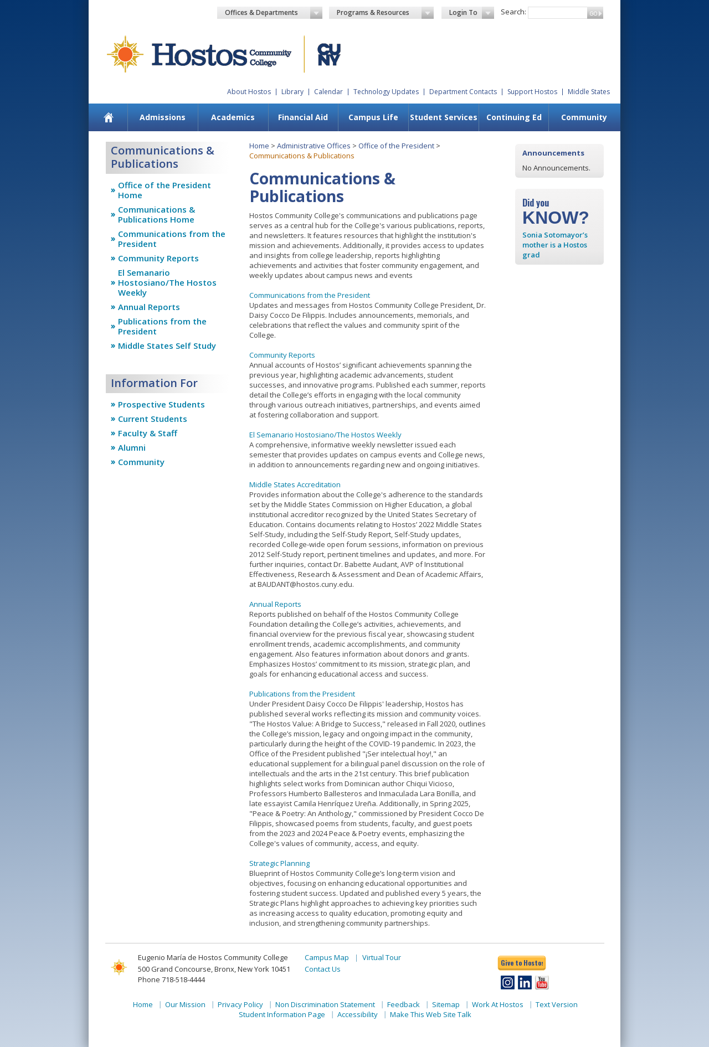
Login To (471, 13)
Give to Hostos (522, 962)
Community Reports (158, 258)
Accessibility (357, 1014)
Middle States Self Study (167, 345)
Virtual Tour (381, 957)
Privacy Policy (240, 1004)
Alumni (132, 447)
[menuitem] (108, 117)
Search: (513, 12)
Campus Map (327, 957)
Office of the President (396, 146)
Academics (233, 117)
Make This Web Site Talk (430, 1014)
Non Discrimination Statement (325, 1004)
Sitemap (446, 1004)
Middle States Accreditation (295, 484)
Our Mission (185, 1004)
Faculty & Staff (147, 433)
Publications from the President (162, 326)
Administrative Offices (314, 146)
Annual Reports (149, 307)
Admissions (163, 117)
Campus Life (373, 117)
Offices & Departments (273, 13)
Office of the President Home (164, 190)
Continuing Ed (514, 117)
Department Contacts (463, 91)
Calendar (328, 91)
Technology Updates (386, 91)
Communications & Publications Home (156, 214)
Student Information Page (282, 1014)
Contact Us (323, 969)
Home (259, 146)
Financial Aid (303, 117)
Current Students (152, 419)
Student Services (443, 117)
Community (584, 117)
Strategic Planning (279, 863)
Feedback (403, 1004)
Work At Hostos (497, 1004)
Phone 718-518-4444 (171, 979)
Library (292, 91)
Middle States (589, 91)
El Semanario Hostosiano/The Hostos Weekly (167, 282)
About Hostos (249, 91)
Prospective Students (161, 404)
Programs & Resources (385, 13)
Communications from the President (171, 239)
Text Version (557, 1004)
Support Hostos (532, 91)
